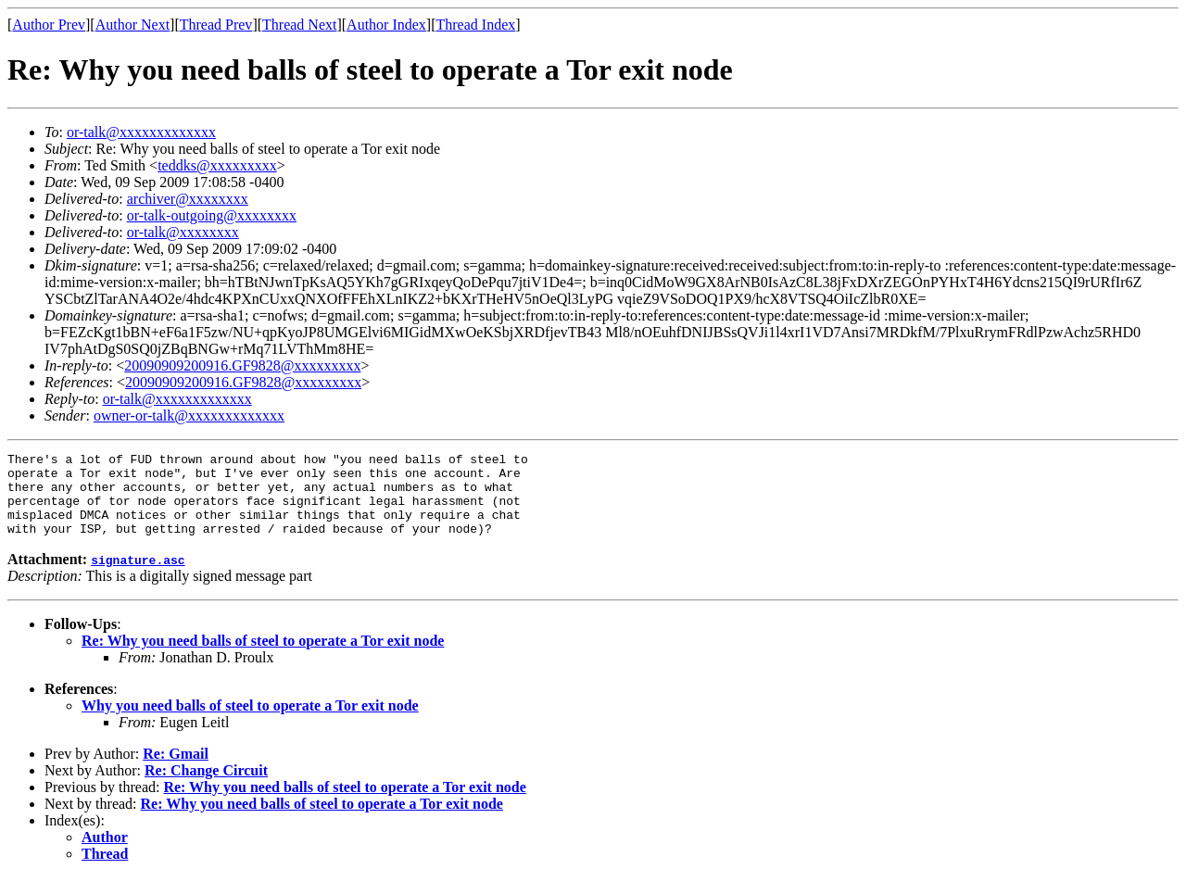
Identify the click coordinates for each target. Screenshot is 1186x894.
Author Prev (48, 24)
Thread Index (476, 24)
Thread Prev (216, 24)
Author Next (132, 24)
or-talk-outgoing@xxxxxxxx (211, 215)
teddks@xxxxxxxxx (217, 165)
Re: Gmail (175, 770)
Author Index (386, 24)
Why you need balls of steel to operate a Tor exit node (250, 722)
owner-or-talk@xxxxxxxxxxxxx (189, 415)
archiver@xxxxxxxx (187, 199)
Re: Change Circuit (206, 787)
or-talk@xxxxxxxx (183, 232)
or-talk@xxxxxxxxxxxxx (141, 132)
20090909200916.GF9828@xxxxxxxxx (242, 365)
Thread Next (299, 24)
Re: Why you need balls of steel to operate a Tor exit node (263, 657)
